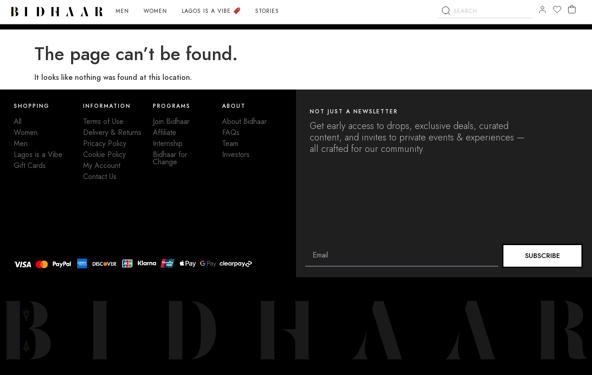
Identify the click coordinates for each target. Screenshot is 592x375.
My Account (101, 165)
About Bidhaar (244, 121)
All (18, 121)
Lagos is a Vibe (38, 154)
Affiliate (164, 132)
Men (21, 143)
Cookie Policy (104, 154)
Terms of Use (103, 121)
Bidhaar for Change (170, 158)
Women (26, 132)
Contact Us (100, 176)
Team (230, 143)
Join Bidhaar (171, 121)
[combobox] (485, 25)
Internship (168, 143)
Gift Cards (30, 165)
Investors (236, 154)
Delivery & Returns (112, 132)
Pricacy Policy (104, 143)
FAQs (231, 132)
